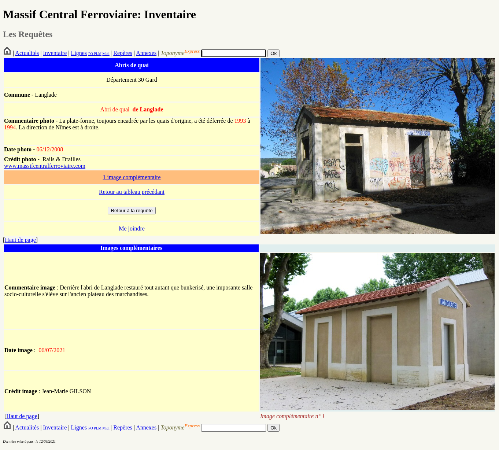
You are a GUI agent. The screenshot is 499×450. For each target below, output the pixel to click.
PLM (97, 54)
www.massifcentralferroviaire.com (44, 166)
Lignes (79, 53)
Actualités (27, 53)
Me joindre (132, 228)
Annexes (146, 53)
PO (90, 54)
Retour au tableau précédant (132, 192)
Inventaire (55, 53)
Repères (122, 53)
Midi (105, 54)
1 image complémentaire (131, 177)
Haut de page (20, 240)
